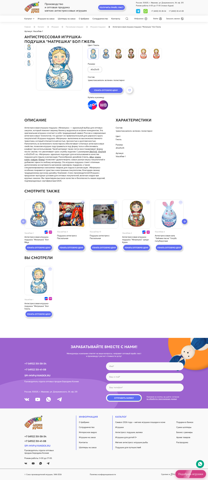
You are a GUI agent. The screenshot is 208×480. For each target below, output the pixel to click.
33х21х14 (102, 151)
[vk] (26, 399)
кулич (27, 159)
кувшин (34, 159)
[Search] (127, 18)
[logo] (31, 7)
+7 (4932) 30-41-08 (176, 11)
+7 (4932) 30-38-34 (158, 11)
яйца (91, 157)
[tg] (138, 11)
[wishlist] (140, 18)
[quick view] (38, 214)
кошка (98, 157)
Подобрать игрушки (190, 474)
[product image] (59, 67)
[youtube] (37, 399)
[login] (157, 18)
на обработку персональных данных (162, 399)
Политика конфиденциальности (103, 474)
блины (41, 159)
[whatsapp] (145, 11)
